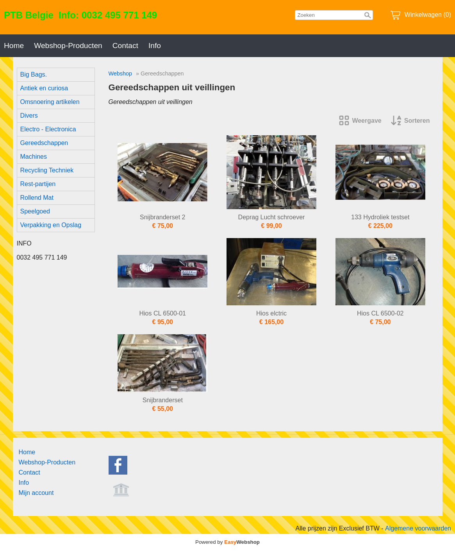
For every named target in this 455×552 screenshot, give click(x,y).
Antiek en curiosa (44, 88)
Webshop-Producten (68, 45)
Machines (33, 156)
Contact (125, 45)
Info (154, 45)
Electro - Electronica (48, 129)
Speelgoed (35, 211)
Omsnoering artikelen (50, 102)
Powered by (227, 542)
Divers (29, 115)
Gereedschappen (44, 143)
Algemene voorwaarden (418, 528)
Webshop (120, 73)
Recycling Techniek (47, 170)
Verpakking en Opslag (51, 225)
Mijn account (36, 492)
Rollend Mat (37, 197)
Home (14, 45)
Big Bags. (33, 74)
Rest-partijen (38, 184)
